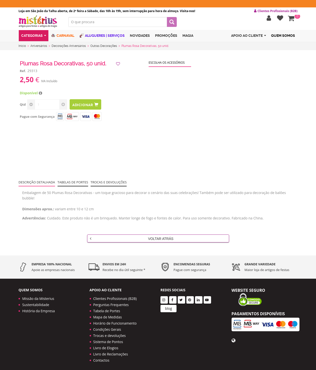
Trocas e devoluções (109, 184)
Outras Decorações (103, 47)
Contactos (101, 356)
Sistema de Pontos (108, 337)
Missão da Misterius (38, 294)
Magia (187, 38)
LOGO (40, 23)
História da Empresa (38, 307)
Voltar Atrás (132, 240)
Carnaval (62, 38)
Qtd (23, 106)
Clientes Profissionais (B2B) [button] (275, 11)
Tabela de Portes (106, 307)
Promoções (166, 38)
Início (22, 47)
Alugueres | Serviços (102, 38)
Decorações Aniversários (69, 47)
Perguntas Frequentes (111, 300)
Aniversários (38, 47)
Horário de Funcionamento (115, 319)
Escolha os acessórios (167, 64)
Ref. (23, 72)
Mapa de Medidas (107, 313)
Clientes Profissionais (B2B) (115, 294)
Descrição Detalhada (37, 184)
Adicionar (86, 106)
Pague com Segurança (37, 118)
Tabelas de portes (73, 184)
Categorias (33, 38)
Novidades (140, 38)
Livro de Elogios (105, 344)
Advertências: (34, 219)
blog (168, 304)
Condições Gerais (107, 325)
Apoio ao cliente (248, 38)
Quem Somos (283, 38)
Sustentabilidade (35, 300)
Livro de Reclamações (110, 350)
